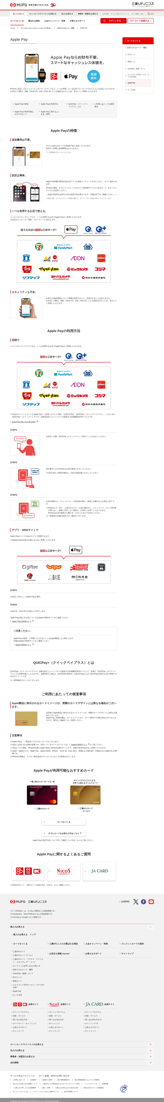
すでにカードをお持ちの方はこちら (64, 833)
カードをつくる (64, 822)
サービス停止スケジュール (120, 14)
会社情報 (105, 14)
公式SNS (125, 901)
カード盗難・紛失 (137, 14)
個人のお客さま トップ (23, 933)
